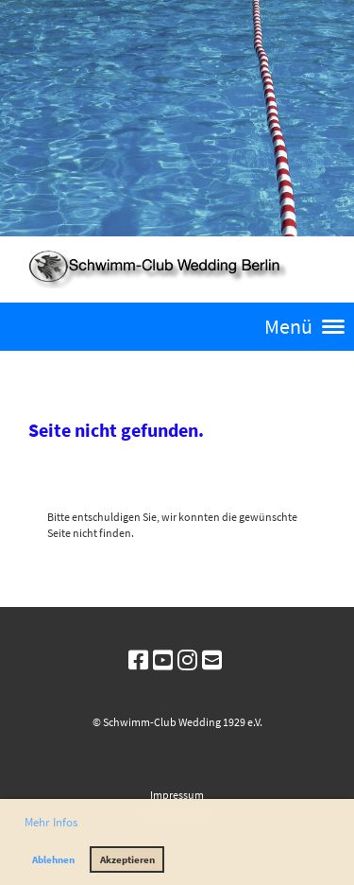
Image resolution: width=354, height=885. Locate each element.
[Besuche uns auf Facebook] (138, 660)
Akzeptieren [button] (127, 859)
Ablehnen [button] (53, 859)
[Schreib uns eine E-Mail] (212, 660)
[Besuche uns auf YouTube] (163, 660)
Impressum (177, 795)
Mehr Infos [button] (51, 822)
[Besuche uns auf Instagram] (187, 660)
